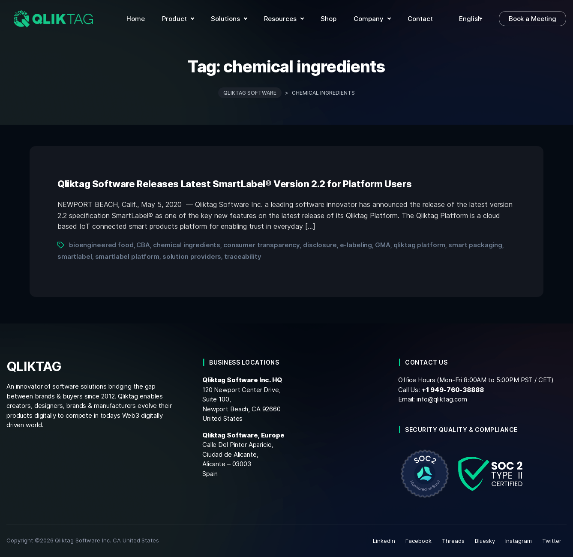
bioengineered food (101, 245)
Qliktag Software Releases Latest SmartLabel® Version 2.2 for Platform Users (234, 183)
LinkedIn (384, 540)
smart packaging (475, 245)
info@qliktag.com (442, 399)
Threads (453, 540)
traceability (242, 256)
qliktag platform (419, 245)
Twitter (551, 540)
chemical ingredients (186, 245)
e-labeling (356, 245)
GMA (382, 245)
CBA (143, 245)
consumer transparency (261, 245)
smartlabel (74, 256)
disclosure (320, 245)
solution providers (192, 256)
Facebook (418, 540)
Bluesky (485, 540)
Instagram (518, 540)
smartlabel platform (127, 256)
